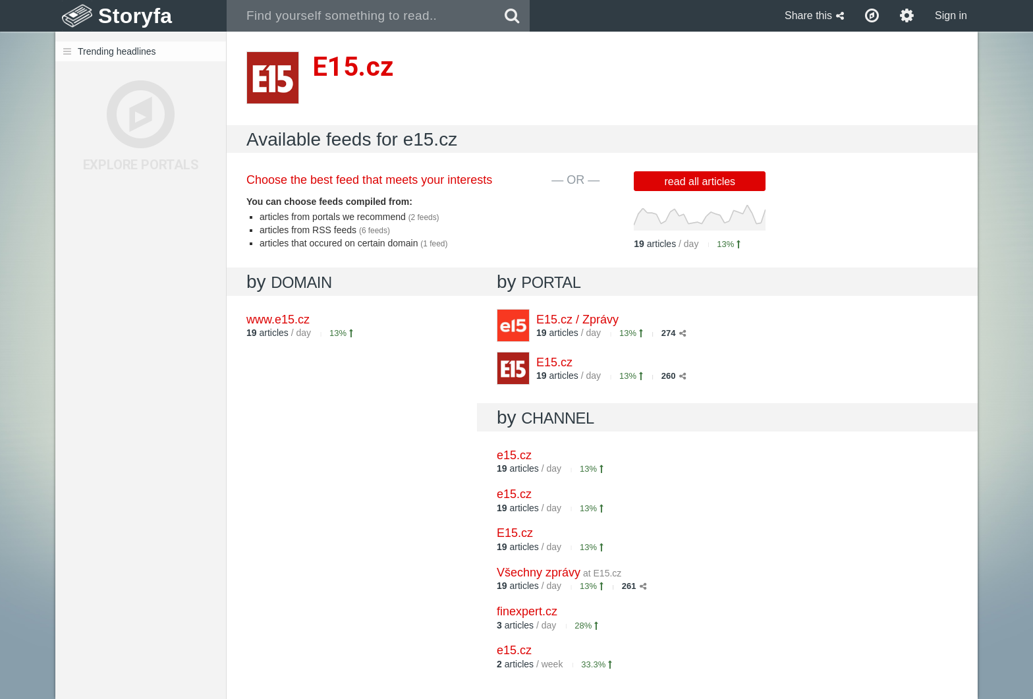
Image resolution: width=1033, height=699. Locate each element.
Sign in (951, 15)
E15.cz (554, 362)
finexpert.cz (527, 611)
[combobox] (361, 16)
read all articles (700, 181)
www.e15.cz (278, 319)
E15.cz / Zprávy (577, 319)
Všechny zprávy (559, 572)
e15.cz (514, 455)
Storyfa (135, 16)
